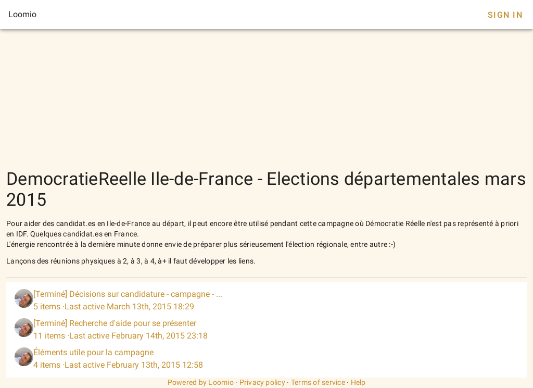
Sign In (505, 15)
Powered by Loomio (201, 382)
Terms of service (318, 382)
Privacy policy (262, 382)
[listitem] (266, 300)
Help (358, 382)
